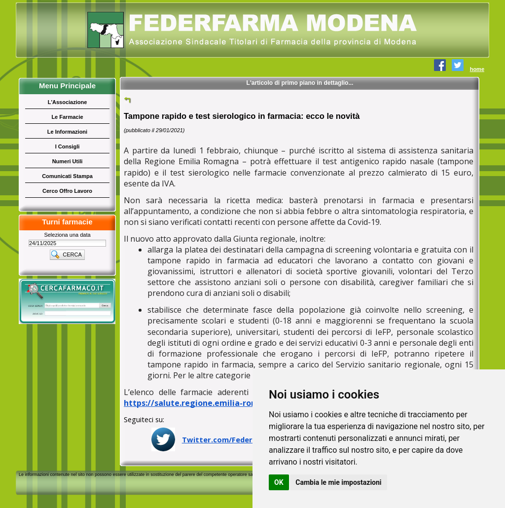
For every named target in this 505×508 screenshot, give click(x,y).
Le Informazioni (67, 132)
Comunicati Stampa (67, 176)
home (477, 69)
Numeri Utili (67, 161)
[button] (67, 254)
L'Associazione (67, 102)
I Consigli (67, 146)
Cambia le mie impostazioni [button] (338, 482)
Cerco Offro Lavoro (67, 191)
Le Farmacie (67, 117)
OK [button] (279, 482)
